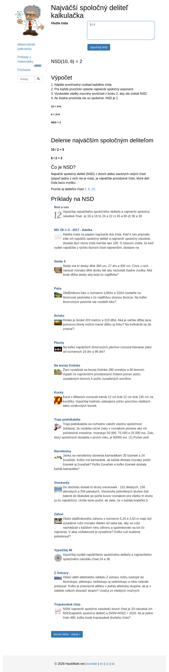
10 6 (120, 30)
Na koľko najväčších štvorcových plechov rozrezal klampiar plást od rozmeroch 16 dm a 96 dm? (103, 347)
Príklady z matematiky (29, 60)
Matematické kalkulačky (26, 47)
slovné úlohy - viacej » (67, 634)
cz (107, 663)
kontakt (92, 663)
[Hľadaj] (38, 79)
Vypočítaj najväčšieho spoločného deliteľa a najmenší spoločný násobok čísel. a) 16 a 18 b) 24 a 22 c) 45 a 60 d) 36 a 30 (102, 212)
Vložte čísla (59, 23)
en (101, 663)
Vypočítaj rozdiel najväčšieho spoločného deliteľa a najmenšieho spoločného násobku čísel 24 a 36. (103, 555)
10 (93, 189)
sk (112, 663)
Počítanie (23, 70)
